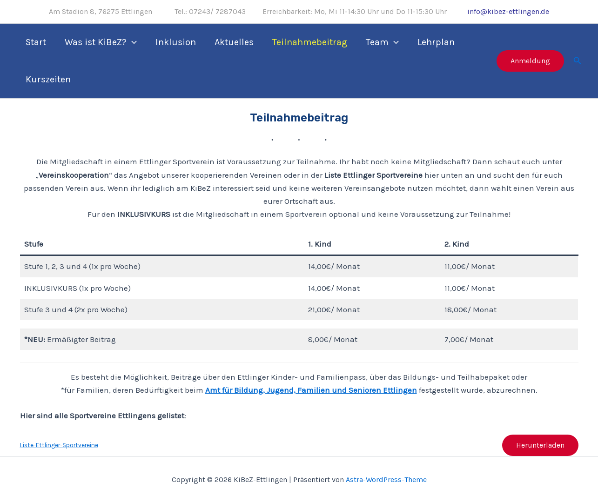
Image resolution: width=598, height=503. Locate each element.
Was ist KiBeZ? (101, 42)
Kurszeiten (48, 79)
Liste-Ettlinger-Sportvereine (59, 445)
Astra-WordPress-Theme (386, 479)
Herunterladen (540, 445)
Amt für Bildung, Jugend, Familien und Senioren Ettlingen (311, 390)
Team (382, 42)
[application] (132, 42)
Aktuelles (234, 42)
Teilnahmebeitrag (309, 42)
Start (36, 42)
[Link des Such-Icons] (577, 61)
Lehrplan (436, 42)
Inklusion (175, 42)
